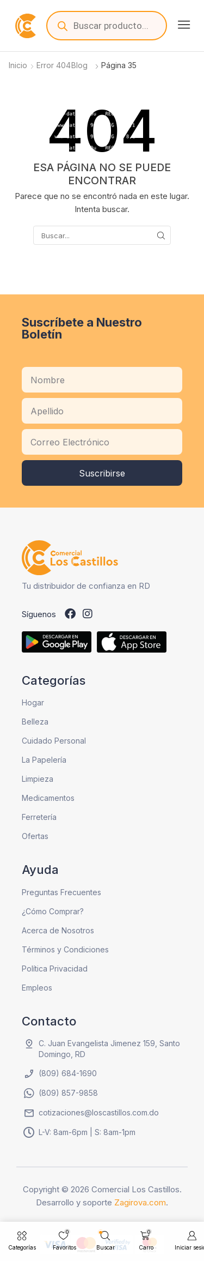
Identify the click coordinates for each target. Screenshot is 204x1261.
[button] (184, 25)
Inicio (18, 65)
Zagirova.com (140, 1202)
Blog (79, 65)
